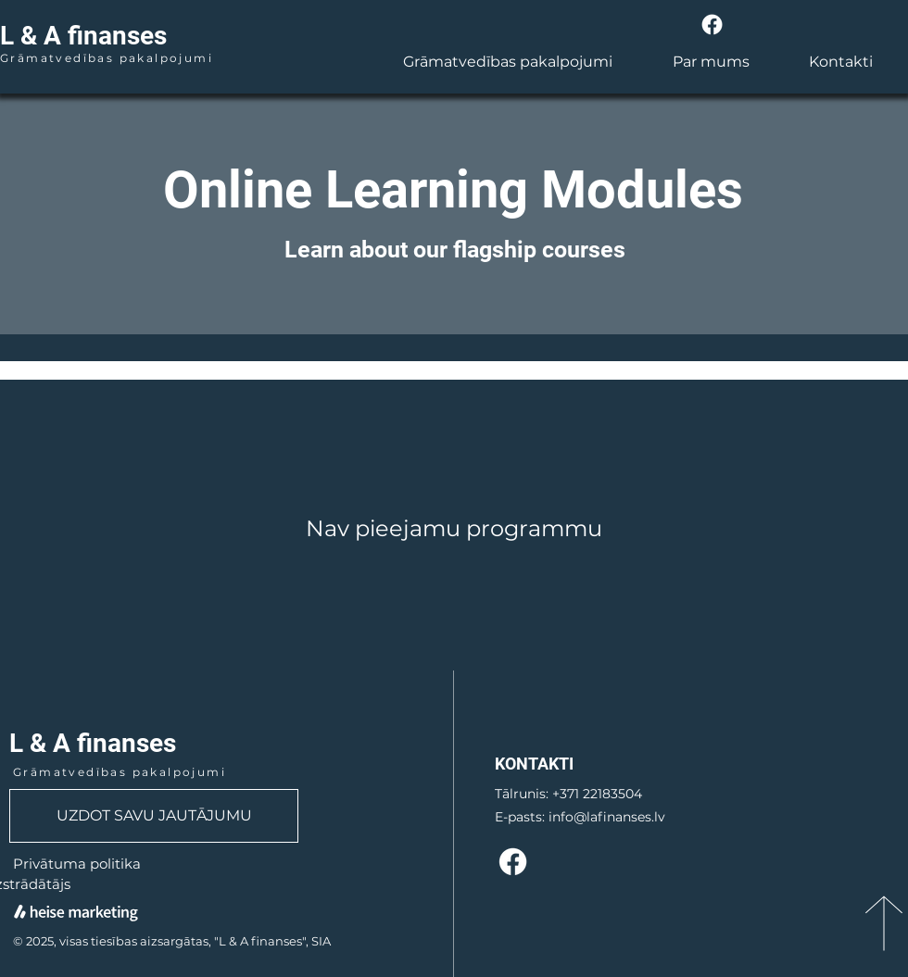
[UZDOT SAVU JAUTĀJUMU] (153, 816)
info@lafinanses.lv (607, 816)
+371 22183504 (597, 793)
